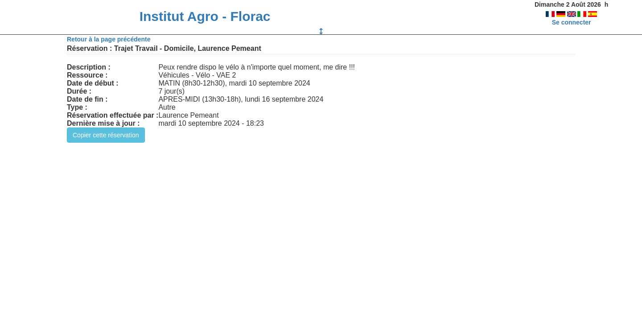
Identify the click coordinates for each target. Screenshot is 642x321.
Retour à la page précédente (109, 39)
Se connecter (571, 22)
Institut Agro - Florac (205, 16)
